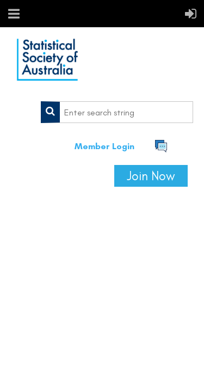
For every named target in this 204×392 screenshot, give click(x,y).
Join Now (151, 175)
